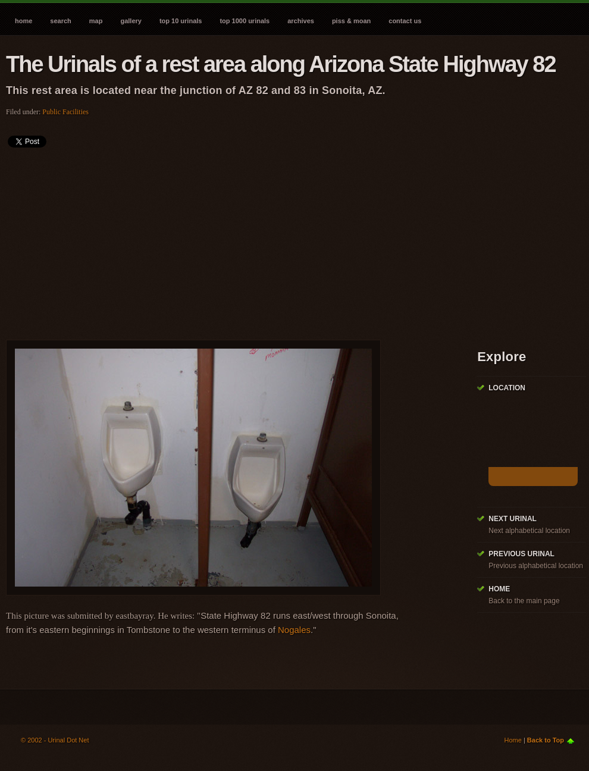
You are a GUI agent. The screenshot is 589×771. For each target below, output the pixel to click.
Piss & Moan (351, 20)
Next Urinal (512, 519)
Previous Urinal (521, 554)
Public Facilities (65, 112)
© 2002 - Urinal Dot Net (55, 740)
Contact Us (405, 20)
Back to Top (545, 740)
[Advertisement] (176, 239)
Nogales (294, 630)
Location (506, 388)
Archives (300, 20)
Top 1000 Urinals (245, 20)
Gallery (130, 20)
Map (96, 20)
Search (60, 20)
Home (23, 20)
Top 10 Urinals (180, 20)
